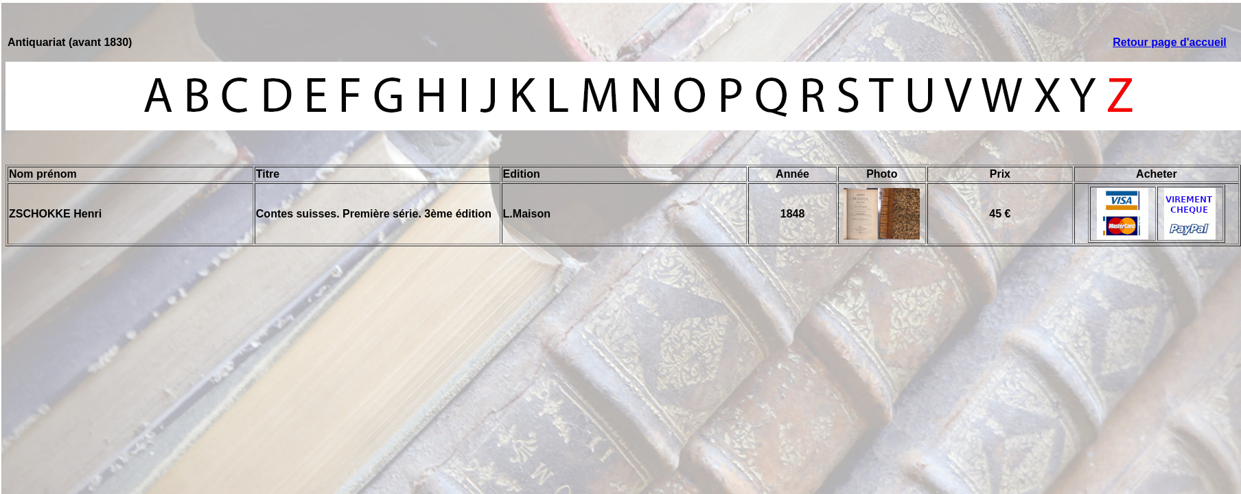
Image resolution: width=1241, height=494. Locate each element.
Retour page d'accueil (1170, 42)
